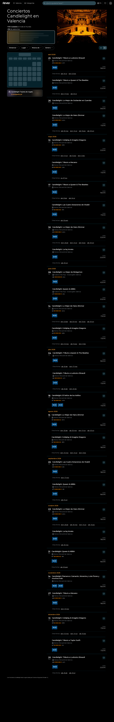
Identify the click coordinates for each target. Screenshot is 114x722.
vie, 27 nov (64, 178)
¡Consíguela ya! (16, 94)
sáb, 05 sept (64, 220)
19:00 (55, 67)
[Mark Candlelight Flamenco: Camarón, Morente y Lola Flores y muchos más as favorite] (103, 576)
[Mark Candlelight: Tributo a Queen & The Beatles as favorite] (103, 80)
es (99, 3)
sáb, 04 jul (64, 73)
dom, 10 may (65, 344)
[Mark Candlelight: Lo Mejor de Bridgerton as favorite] (103, 272)
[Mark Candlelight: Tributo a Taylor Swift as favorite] (103, 640)
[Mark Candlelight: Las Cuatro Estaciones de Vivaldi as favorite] (103, 205)
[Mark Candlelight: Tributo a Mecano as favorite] (103, 163)
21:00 (55, 88)
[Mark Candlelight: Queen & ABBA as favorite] (103, 289)
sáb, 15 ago (82, 131)
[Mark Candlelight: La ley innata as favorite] (103, 250)
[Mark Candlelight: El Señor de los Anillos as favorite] (103, 396)
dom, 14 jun (73, 131)
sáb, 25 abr (64, 198)
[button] (13, 48)
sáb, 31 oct (64, 500)
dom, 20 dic (72, 73)
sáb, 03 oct (90, 131)
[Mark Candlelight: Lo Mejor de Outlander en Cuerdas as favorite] (103, 101)
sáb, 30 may (64, 131)
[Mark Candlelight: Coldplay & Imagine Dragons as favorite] (103, 140)
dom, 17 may (65, 94)
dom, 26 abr (64, 243)
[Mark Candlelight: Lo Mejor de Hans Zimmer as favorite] (103, 115)
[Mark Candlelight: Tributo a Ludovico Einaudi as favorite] (103, 58)
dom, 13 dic (81, 156)
